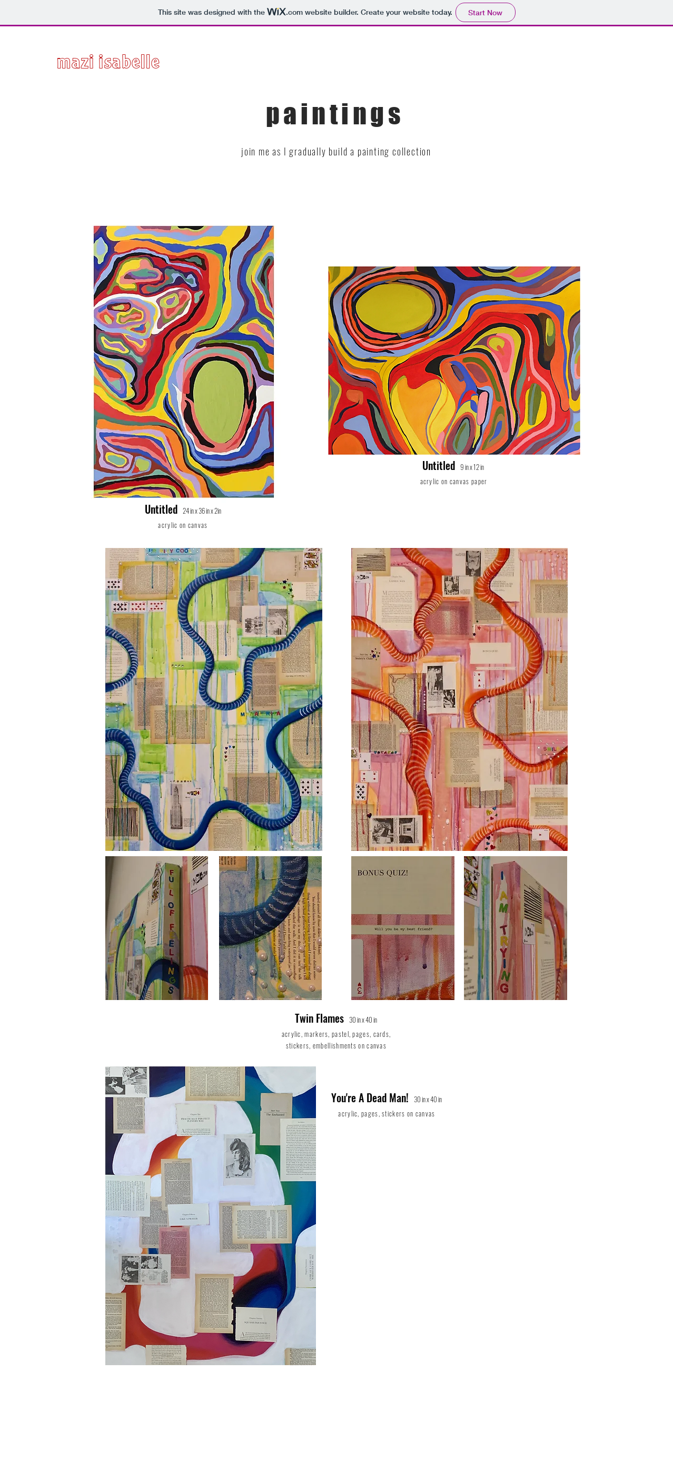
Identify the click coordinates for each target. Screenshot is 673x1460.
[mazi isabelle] (144, 65)
